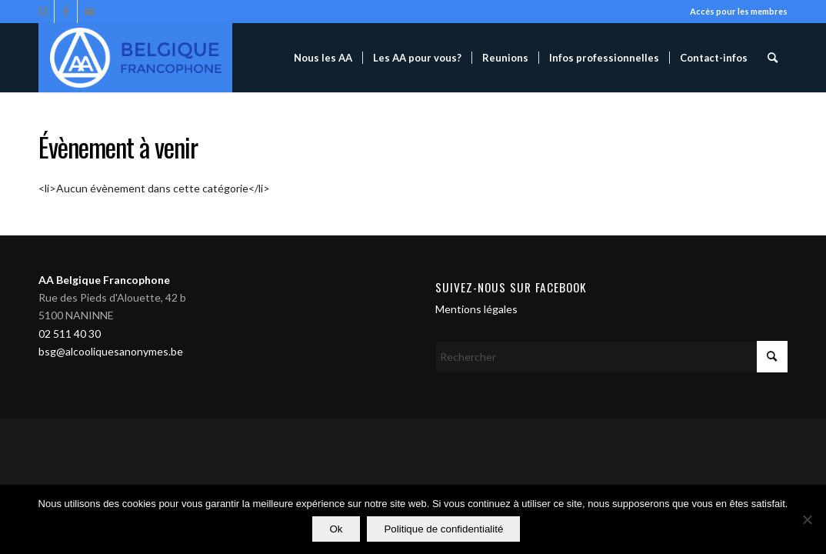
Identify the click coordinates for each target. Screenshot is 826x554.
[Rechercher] (773, 57)
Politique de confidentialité (444, 530)
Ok (336, 530)
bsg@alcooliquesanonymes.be (110, 351)
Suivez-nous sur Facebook (511, 287)
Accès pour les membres (739, 11)
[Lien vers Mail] (89, 11)
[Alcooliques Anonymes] (135, 57)
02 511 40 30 (69, 333)
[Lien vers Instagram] (43, 11)
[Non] (806, 520)
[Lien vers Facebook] (66, 11)
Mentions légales (476, 308)
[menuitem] (323, 57)
